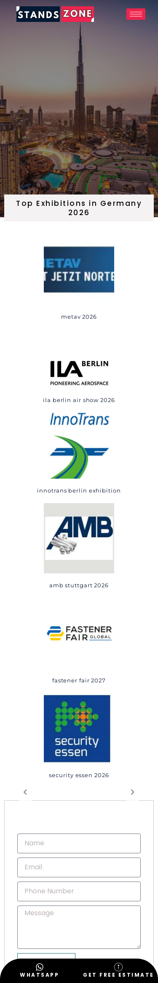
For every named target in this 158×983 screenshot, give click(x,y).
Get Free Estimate (118, 974)
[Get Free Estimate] (118, 967)
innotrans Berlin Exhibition (79, 490)
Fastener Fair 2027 (79, 680)
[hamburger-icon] (135, 14)
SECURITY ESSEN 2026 (79, 775)
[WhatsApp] (39, 967)
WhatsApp (39, 974)
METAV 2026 (79, 316)
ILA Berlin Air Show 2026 (79, 400)
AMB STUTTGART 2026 (79, 585)
